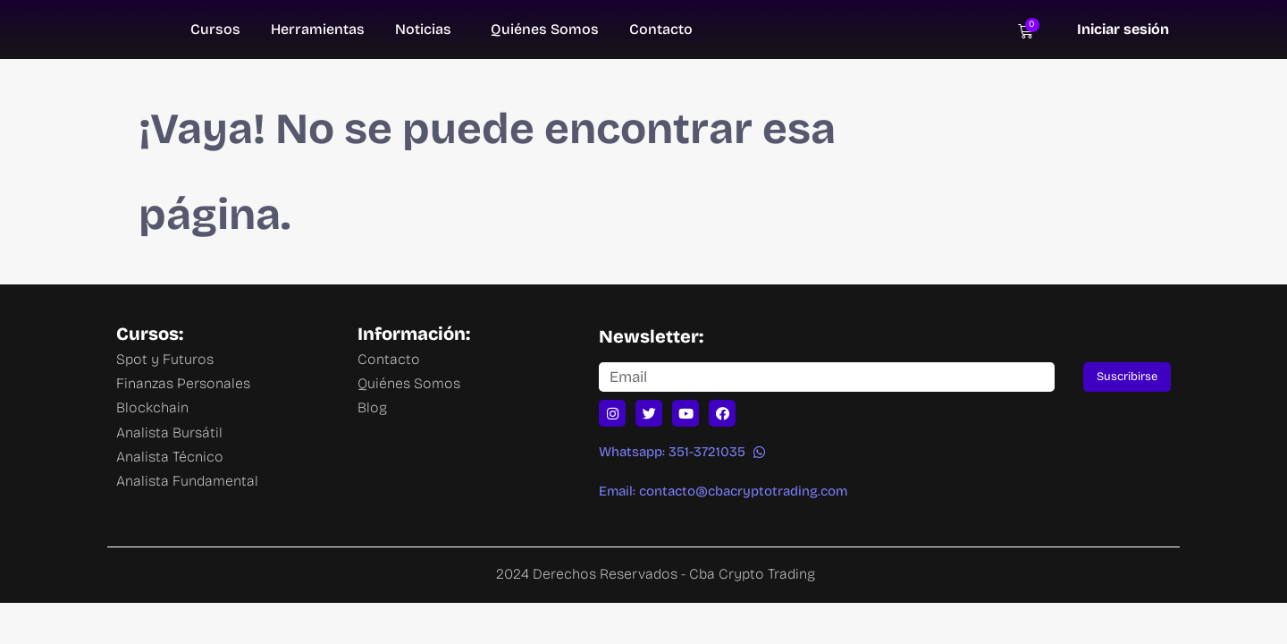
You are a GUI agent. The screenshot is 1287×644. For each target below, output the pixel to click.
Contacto (661, 29)
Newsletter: (651, 336)
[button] (681, 452)
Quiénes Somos (545, 29)
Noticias (423, 29)
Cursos (215, 29)
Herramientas (318, 29)
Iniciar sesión (1123, 29)
